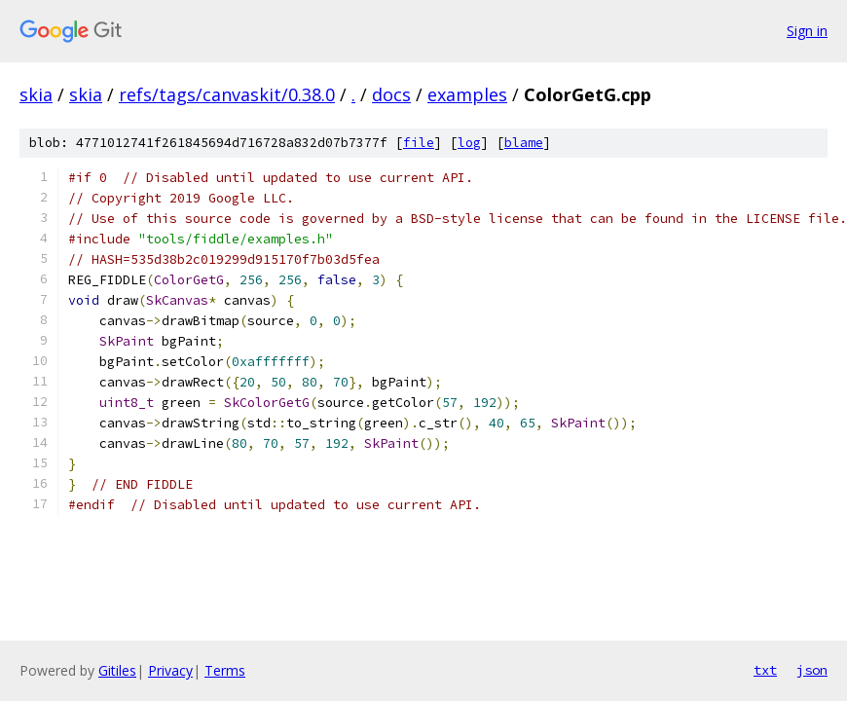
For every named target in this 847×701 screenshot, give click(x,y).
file (418, 142)
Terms (224, 670)
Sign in (807, 30)
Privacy (170, 670)
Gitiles (117, 670)
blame (523, 142)
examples (467, 94)
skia (36, 94)
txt (765, 670)
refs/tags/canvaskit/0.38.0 (227, 94)
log (469, 142)
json (812, 670)
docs (391, 94)
